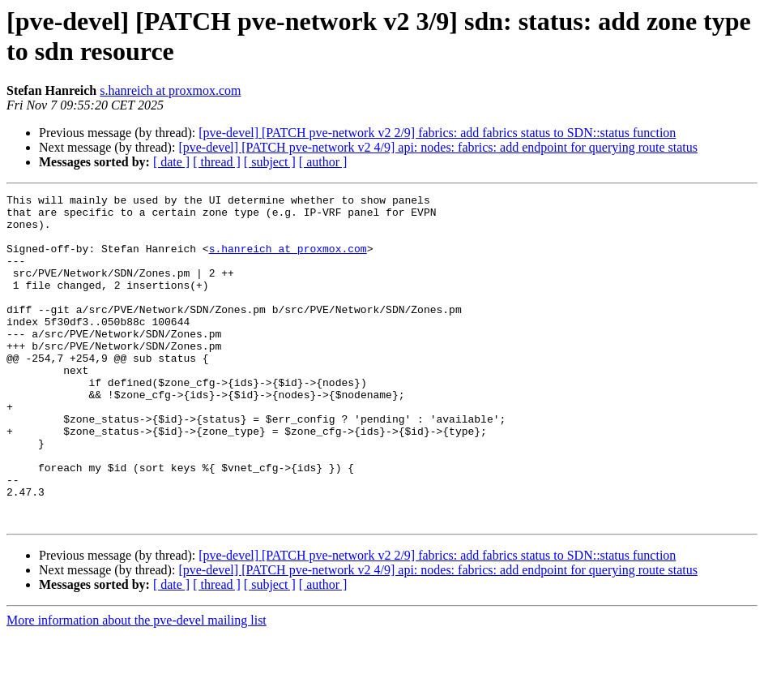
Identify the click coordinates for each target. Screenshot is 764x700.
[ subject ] (270, 162)
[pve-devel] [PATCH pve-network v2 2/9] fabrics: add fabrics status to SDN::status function (437, 133)
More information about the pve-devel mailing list (136, 686)
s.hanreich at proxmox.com (170, 90)
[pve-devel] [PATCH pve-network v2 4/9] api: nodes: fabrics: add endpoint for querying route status (438, 147)
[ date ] (171, 162)
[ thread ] (217, 162)
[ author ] (323, 162)
